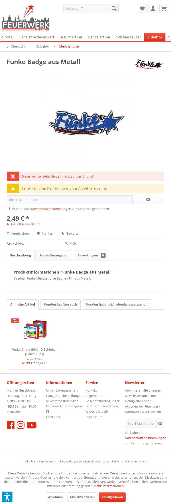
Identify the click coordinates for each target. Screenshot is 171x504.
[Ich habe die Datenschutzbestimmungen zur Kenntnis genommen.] (8, 208)
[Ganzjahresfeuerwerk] (37, 37)
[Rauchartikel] (71, 37)
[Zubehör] (154, 37)
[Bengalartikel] (99, 37)
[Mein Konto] (153, 8)
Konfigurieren (112, 497)
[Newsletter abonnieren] (160, 423)
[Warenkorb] (163, 8)
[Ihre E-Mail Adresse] (141, 423)
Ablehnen (55, 497)
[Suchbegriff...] (91, 8)
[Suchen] (114, 8)
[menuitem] (91, 8)
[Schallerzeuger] (128, 37)
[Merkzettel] (142, 8)
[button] (7, 497)
